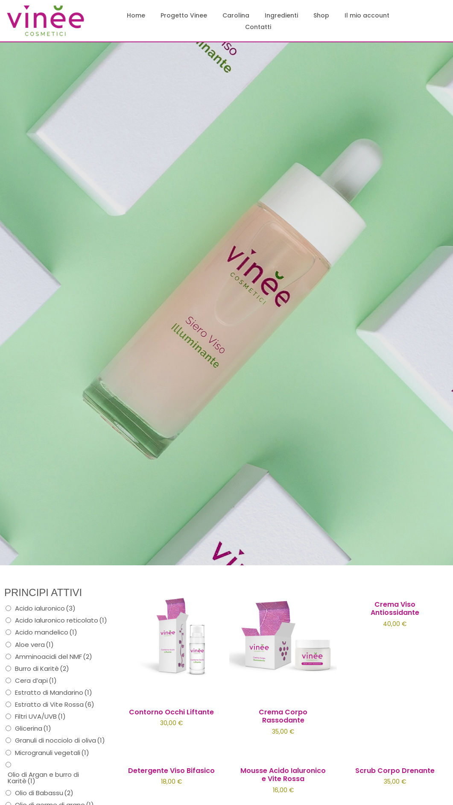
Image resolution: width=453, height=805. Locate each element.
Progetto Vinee (184, 15)
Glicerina (33, 728)
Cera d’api (36, 680)
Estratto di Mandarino (53, 692)
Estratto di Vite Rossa (54, 704)
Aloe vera (34, 644)
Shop (321, 15)
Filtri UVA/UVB (40, 716)
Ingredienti (281, 15)
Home (136, 15)
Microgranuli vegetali (52, 752)
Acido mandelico (46, 632)
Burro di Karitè (42, 668)
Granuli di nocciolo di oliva (60, 740)
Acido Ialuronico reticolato (61, 620)
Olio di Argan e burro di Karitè (43, 777)
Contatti (258, 27)
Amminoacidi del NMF (53, 656)
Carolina (235, 15)
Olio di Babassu (44, 792)
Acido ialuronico (45, 608)
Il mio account (367, 15)
